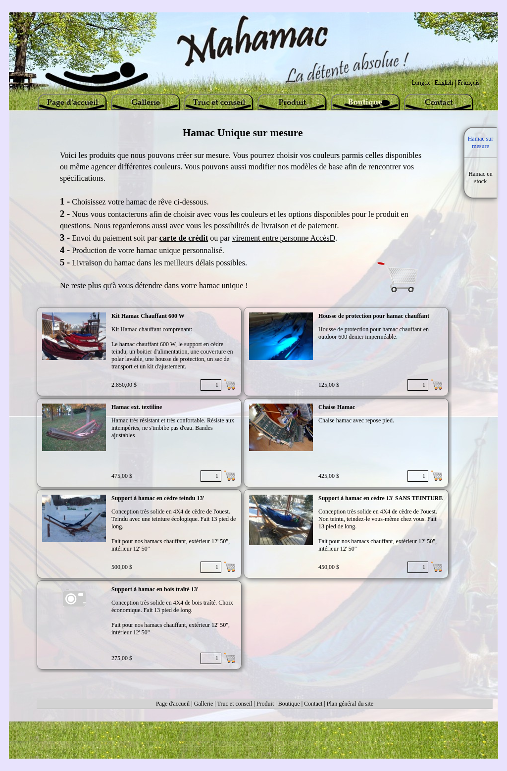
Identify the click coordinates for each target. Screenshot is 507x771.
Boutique (289, 703)
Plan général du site (350, 703)
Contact (313, 703)
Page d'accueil (173, 703)
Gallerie (203, 703)
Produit (265, 703)
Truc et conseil (235, 703)
